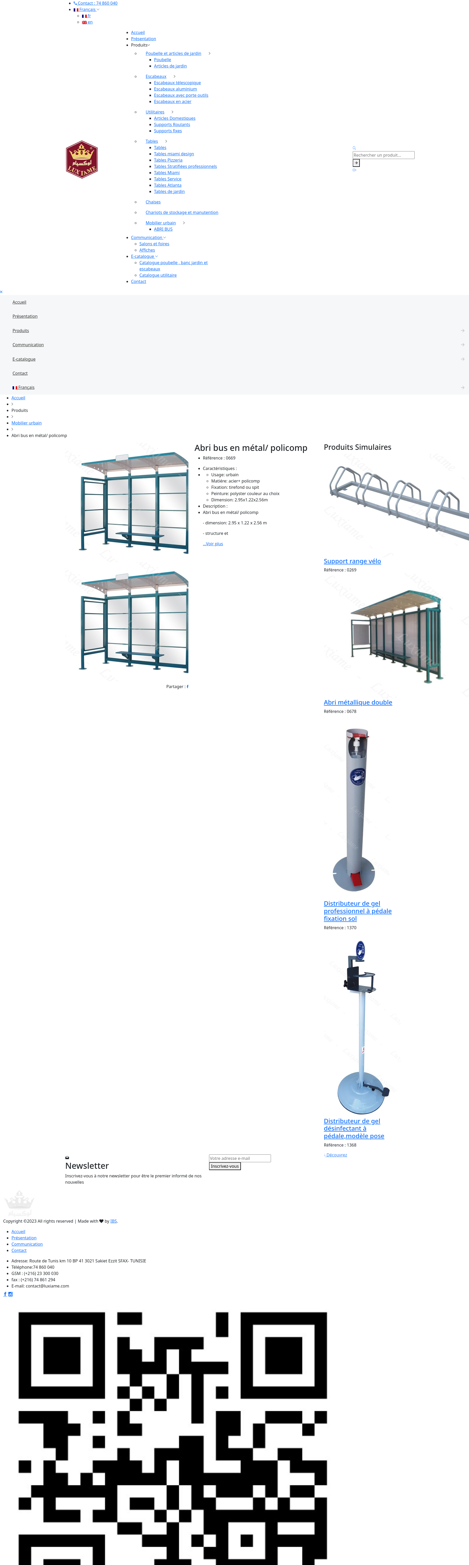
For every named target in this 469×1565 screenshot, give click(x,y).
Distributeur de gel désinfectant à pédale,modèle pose (354, 1128)
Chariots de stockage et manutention (182, 212)
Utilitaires (155, 112)
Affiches (147, 250)
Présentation (143, 39)
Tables (152, 141)
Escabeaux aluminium (175, 89)
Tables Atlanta (168, 185)
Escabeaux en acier (173, 101)
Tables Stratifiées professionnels (185, 166)
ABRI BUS (163, 229)
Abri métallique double (358, 702)
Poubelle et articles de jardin (173, 53)
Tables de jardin (169, 191)
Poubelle (162, 60)
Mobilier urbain (161, 223)
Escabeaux (156, 76)
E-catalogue (144, 256)
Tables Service (168, 179)
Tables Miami (167, 172)
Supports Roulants (172, 124)
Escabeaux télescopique (177, 83)
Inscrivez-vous (225, 1166)
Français (86, 9)
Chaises (153, 202)
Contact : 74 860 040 (96, 3)
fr (86, 16)
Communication (148, 237)
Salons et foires (155, 244)
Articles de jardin (170, 66)
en (87, 22)
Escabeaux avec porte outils (181, 95)
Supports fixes (168, 131)
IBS (113, 1221)
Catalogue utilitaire (158, 275)
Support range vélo (352, 561)
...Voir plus (213, 544)
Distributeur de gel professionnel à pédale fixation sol (358, 911)
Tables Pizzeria (168, 160)
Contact (138, 281)
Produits (140, 45)
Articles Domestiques (175, 118)
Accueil (138, 32)
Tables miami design (174, 154)
